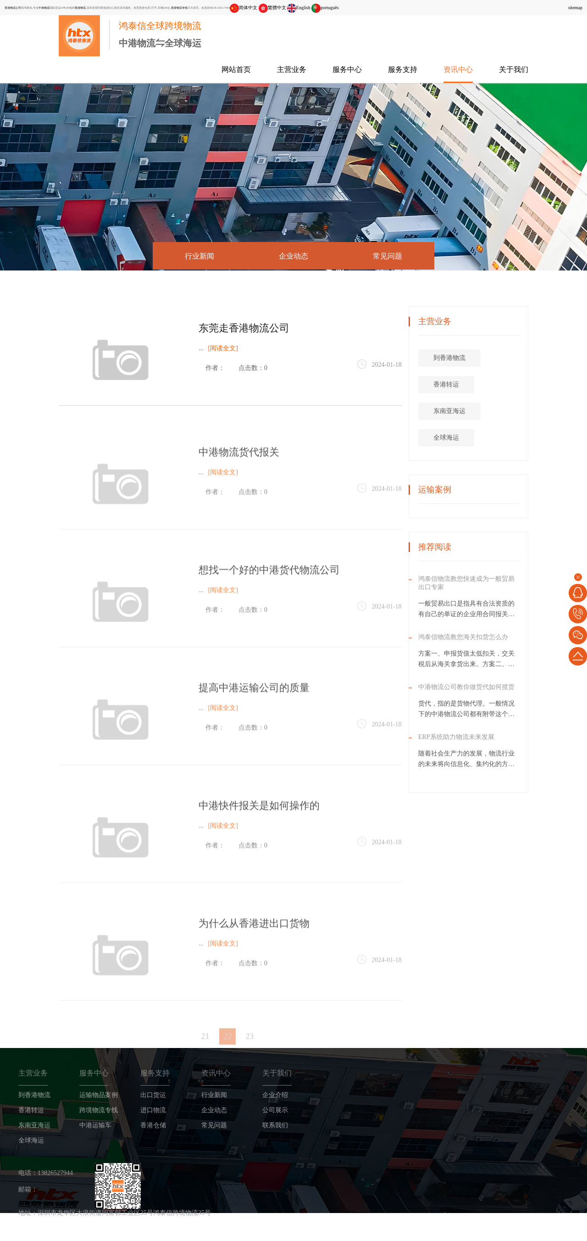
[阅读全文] (223, 349)
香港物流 (80, 7)
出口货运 (153, 1095)
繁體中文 (272, 7)
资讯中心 (458, 69)
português (324, 7)
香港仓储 (153, 1126)
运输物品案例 (98, 1095)
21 (205, 1048)
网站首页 (236, 69)
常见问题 (387, 256)
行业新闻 (199, 256)
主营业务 (291, 69)
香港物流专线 (179, 7)
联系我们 (275, 1126)
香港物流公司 (13, 7)
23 (249, 1048)
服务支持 (402, 69)
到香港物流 (486, 358)
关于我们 (513, 69)
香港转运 (483, 385)
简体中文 (243, 7)
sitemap (575, 7)
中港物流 (44, 7)
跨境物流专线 (98, 1111)
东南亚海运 (486, 411)
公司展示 (275, 1111)
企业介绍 (275, 1095)
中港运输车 (95, 1126)
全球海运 (483, 438)
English (298, 7)
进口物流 (153, 1111)
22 (227, 1048)
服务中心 (347, 69)
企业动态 (293, 256)
